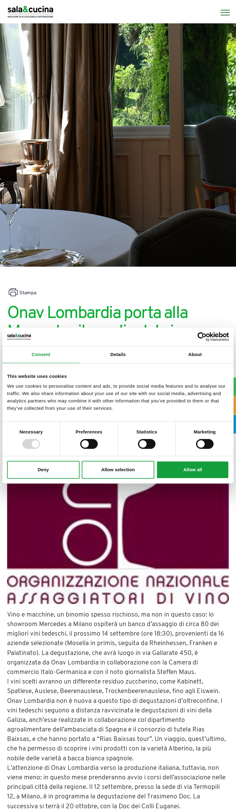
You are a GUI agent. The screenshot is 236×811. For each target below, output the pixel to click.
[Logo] (30, 12)
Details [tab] (118, 354)
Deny (43, 469)
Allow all (192, 469)
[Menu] (222, 12)
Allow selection (118, 469)
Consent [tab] (41, 354)
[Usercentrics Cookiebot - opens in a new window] (202, 336)
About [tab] (195, 354)
